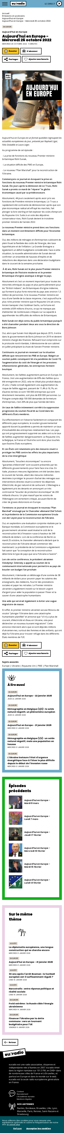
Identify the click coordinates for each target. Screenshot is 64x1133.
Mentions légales (24, 1099)
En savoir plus (13, 1124)
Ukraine (16, 665)
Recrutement (22, 1094)
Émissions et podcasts (13, 15)
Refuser (17, 1129)
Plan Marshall (51, 665)
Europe (6, 665)
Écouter (10, 51)
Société (13, 943)
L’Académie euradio (26, 1096)
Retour (10, 1042)
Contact (20, 1091)
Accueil (5, 13)
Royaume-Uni (29, 665)
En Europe (7, 27)
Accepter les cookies (38, 1129)
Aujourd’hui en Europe (12, 18)
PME (40, 665)
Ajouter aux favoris (36, 59)
